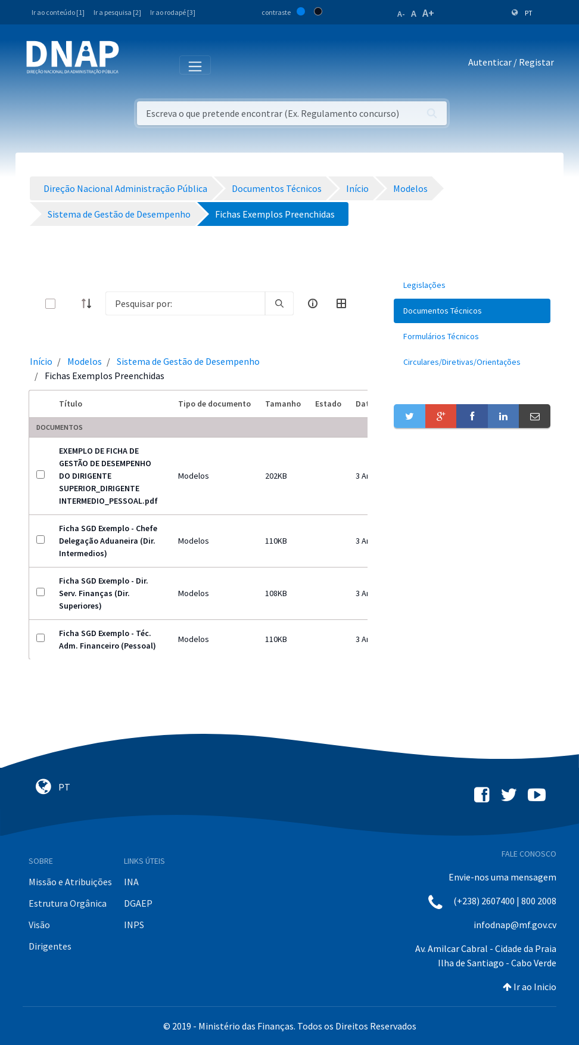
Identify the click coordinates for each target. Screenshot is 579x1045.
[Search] (185, 303)
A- (401, 13)
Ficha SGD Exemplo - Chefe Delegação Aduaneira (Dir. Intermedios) (108, 541)
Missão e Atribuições (70, 882)
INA (131, 882)
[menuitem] (472, 285)
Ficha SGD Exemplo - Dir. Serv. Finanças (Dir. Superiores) (103, 593)
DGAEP (138, 903)
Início (41, 361)
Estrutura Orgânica (68, 903)
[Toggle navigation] (136, 64)
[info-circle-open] (312, 303)
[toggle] (69, 303)
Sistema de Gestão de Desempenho (188, 361)
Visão (39, 925)
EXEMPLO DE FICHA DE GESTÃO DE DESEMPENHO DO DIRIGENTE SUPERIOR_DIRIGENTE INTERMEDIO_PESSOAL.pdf (108, 475)
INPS (134, 925)
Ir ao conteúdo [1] (58, 12)
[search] (279, 303)
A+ (428, 13)
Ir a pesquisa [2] (117, 12)
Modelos (84, 361)
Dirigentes (50, 946)
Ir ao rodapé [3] (172, 12)
